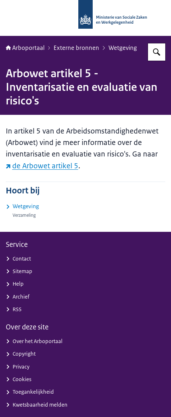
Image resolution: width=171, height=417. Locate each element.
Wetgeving (122, 48)
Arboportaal (25, 48)
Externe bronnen (76, 48)
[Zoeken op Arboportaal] (156, 52)
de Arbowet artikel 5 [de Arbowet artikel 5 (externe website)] (42, 165)
